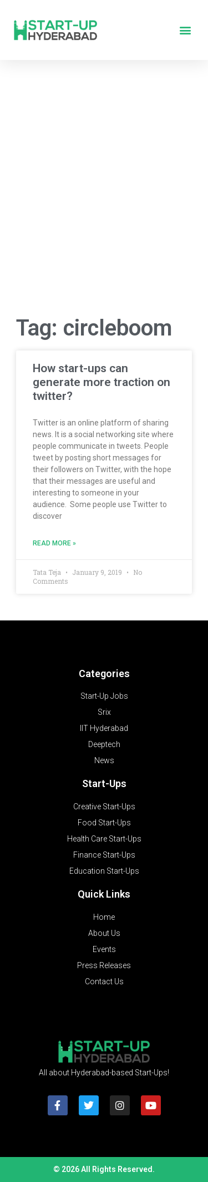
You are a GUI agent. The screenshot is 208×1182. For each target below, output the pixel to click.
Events (104, 949)
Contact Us (104, 981)
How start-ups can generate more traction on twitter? (101, 382)
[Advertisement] (104, 191)
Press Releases (104, 965)
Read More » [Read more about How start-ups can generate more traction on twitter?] (54, 543)
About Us (104, 933)
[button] (185, 30)
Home (104, 917)
